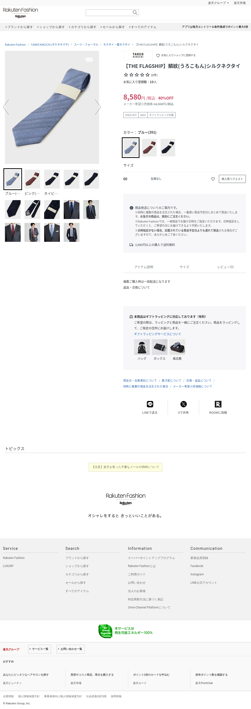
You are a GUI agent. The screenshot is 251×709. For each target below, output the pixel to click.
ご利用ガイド (137, 574)
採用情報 (116, 696)
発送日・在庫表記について (140, 380)
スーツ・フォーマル (86, 45)
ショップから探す (77, 566)
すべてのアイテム (77, 591)
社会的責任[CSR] (96, 696)
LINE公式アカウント (203, 582)
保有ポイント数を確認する (211, 674)
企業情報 (8, 696)
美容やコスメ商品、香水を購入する (92, 674)
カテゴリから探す (77, 574)
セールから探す (75, 582)
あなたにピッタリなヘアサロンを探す (26, 674)
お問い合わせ (137, 582)
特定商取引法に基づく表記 (145, 599)
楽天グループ (217, 3)
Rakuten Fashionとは (142, 566)
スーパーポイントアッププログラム (151, 558)
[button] (6, 107)
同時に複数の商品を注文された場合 (145, 386)
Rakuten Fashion (41, 12)
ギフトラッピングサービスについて (157, 334)
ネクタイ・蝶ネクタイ (116, 45)
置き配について (171, 380)
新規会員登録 (199, 558)
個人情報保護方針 (29, 696)
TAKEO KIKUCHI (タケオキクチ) (50, 45)
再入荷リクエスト (232, 179)
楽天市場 (240, 3)
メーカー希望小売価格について (192, 386)
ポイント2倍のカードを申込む (151, 674)
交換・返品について (199, 380)
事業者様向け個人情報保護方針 (63, 696)
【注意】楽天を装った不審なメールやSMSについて (126, 467)
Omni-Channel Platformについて (149, 607)
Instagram (197, 574)
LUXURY (8, 566)
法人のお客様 (137, 591)
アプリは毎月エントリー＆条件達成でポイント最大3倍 (215, 26)
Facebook (196, 566)
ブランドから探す (77, 558)
